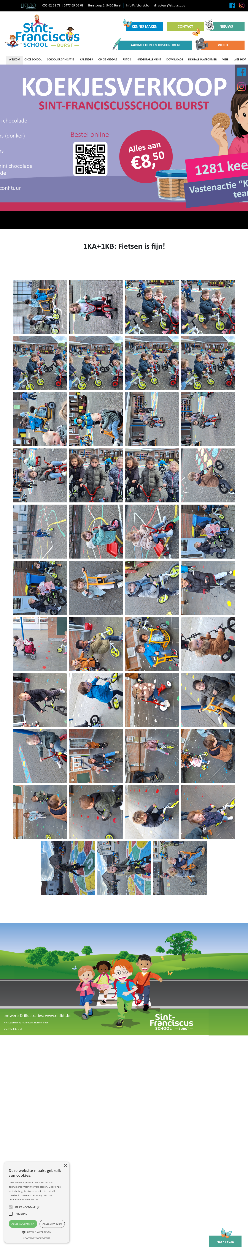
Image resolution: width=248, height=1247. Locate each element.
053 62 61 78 (51, 5)
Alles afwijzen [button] (52, 1223)
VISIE (225, 59)
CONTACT (189, 28)
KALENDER (86, 59)
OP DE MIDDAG (108, 59)
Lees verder (32, 1199)
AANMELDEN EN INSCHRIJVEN (149, 45)
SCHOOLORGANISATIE (60, 59)
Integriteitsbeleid (12, 1029)
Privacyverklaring (12, 1022)
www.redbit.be (58, 1016)
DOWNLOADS (174, 59)
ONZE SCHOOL (33, 59)
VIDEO (214, 45)
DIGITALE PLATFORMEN (202, 59)
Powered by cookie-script (37, 1238)
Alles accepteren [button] (23, 1223)
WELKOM (14, 59)
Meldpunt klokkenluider (35, 1022)
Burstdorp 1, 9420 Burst (104, 5)
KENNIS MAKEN (141, 25)
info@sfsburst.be (137, 5)
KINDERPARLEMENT (149, 59)
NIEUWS (220, 26)
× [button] (65, 1165)
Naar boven (225, 1240)
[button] (37, 1232)
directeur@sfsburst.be (169, 5)
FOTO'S (127, 59)
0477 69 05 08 (74, 5)
